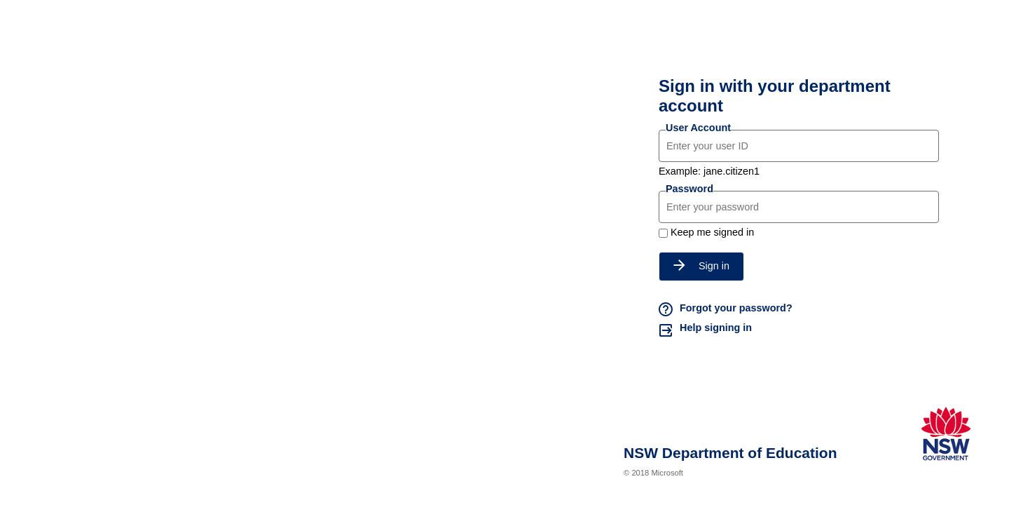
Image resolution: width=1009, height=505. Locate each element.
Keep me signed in (712, 232)
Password (689, 188)
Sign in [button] (701, 266)
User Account (698, 127)
